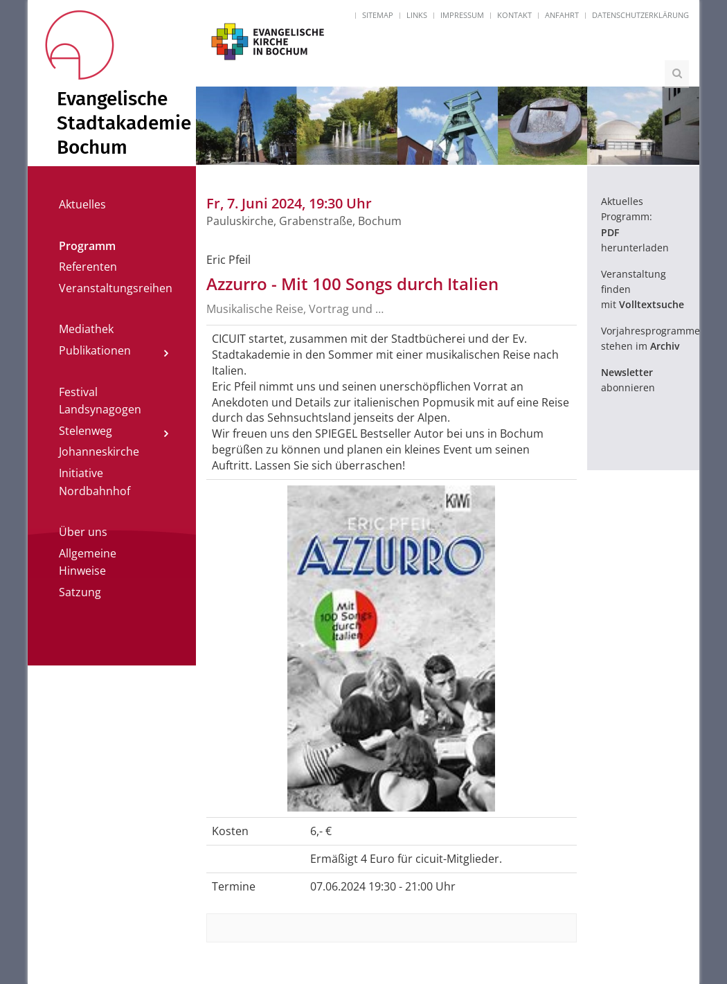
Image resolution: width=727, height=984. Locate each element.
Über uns (83, 531)
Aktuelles (82, 204)
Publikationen (95, 350)
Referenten (88, 266)
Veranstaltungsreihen (115, 288)
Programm (87, 245)
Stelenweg (85, 430)
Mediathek (86, 329)
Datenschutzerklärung (640, 15)
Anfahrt (562, 15)
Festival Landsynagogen (100, 401)
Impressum (462, 15)
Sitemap (377, 15)
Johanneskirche (99, 451)
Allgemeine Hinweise (87, 562)
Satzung (80, 592)
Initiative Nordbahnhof (94, 482)
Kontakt (514, 15)
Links (416, 15)
